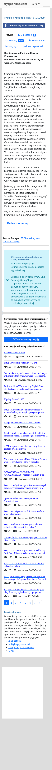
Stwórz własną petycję (26, 390)
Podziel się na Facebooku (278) (23, 77)
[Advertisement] (26, 38)
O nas (11, 702)
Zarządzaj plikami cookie (21, 699)
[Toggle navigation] (46, 4)
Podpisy (15, 92)
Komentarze (37, 92)
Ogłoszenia (27, 86)
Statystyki (12, 97)
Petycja (9, 86)
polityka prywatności (33, 97)
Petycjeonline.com (14, 4)
